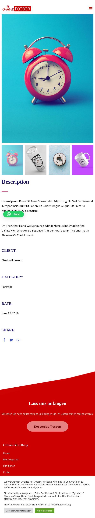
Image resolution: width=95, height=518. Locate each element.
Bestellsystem (11, 459)
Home (6, 453)
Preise (6, 472)
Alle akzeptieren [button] (45, 510)
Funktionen (9, 465)
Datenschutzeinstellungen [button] (18, 510)
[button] (13, 214)
